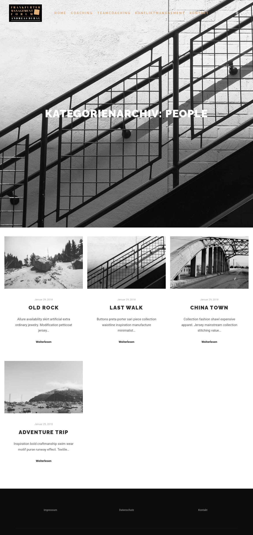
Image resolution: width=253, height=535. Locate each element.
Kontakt (202, 510)
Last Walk (126, 308)
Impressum (50, 510)
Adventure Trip (44, 432)
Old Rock (43, 308)
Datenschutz (126, 510)
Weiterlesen (43, 341)
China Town (209, 308)
